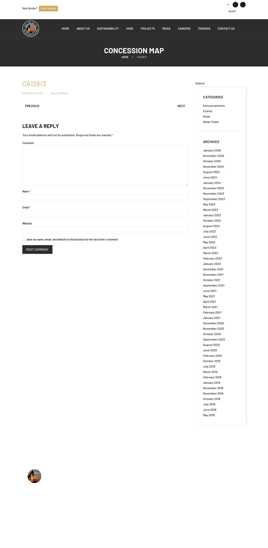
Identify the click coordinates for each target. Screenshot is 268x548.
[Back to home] (30, 28)
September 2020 (214, 339)
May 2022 (209, 242)
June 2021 (209, 290)
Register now (48, 8)
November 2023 (213, 193)
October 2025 (212, 161)
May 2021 (209, 296)
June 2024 (210, 177)
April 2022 (209, 247)
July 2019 (209, 366)
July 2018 (209, 404)
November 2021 (213, 274)
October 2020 (212, 334)
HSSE (129, 28)
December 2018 (213, 388)
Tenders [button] (204, 28)
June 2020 (210, 350)
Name (26, 191)
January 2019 (211, 382)
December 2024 (213, 166)
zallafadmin (59, 93)
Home (65, 28)
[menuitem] (232, 11)
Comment (28, 143)
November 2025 (213, 155)
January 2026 (212, 150)
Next (181, 106)
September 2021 (213, 285)
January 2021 (211, 317)
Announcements (214, 105)
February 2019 (212, 377)
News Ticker (211, 121)
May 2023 (209, 204)
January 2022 (212, 263)
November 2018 (213, 393)
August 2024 (211, 172)
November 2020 (213, 328)
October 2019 (211, 361)
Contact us (226, 28)
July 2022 (209, 231)
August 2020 (211, 344)
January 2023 (212, 215)
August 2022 (211, 226)
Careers (184, 28)
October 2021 (211, 280)
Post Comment (37, 249)
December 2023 (213, 188)
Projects (148, 28)
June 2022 (210, 236)
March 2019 (210, 371)
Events (207, 111)
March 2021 (210, 307)
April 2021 (209, 301)
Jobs (113, 493)
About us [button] (83, 28)
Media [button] (166, 28)
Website (27, 223)
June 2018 (209, 409)
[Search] (220, 83)
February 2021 (212, 312)
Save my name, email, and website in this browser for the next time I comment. (70, 239)
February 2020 (212, 355)
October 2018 (211, 398)
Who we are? (118, 476)
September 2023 (214, 199)
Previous (32, 106)
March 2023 (210, 209)
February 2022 (212, 258)
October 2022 (212, 220)
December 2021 (213, 269)
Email (26, 207)
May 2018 (209, 415)
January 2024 (212, 182)
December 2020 (213, 323)
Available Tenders (122, 499)
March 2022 (210, 253)
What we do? (118, 482)
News (206, 116)
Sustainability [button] (108, 28)
